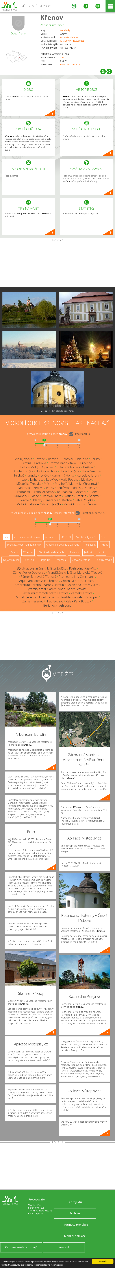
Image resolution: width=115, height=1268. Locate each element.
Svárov (24, 500)
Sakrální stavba (104, 560)
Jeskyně (88, 552)
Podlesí (76, 488)
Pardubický (65, 30)
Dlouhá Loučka (23, 471)
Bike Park (29, 560)
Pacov (50, 488)
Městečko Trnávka (28, 484)
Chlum (61, 467)
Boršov (95, 459)
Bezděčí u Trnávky (60, 459)
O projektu (75, 1202)
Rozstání (80, 492)
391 (62, 57)
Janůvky (32, 475)
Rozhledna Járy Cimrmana (77, 577)
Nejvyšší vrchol (11, 560)
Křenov (51, 17)
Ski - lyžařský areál (86, 537)
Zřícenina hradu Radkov (77, 581)
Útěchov (66, 500)
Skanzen (105, 537)
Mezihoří (61, 484)
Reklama (74, 1213)
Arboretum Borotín (28, 585)
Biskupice (81, 459)
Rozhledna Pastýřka (82, 568)
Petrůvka (63, 488)
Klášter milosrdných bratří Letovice (44, 593)
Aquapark (50, 537)
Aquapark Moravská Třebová (39, 581)
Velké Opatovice (28, 504)
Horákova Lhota (46, 471)
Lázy (25, 479)
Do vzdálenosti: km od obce (46, 434)
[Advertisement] (57, 264)
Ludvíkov (52, 479)
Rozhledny (90, 544)
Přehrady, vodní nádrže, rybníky (24, 544)
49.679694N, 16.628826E (72, 40)
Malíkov (86, 479)
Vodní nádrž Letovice (72, 589)
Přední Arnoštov (43, 492)
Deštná (88, 467)
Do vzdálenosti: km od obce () (42, 512)
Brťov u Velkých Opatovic (37, 467)
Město (48, 484)
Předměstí (22, 492)
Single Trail (45, 560)
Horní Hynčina (69, 471)
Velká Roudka (84, 500)
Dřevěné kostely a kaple (51, 552)
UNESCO (66, 537)
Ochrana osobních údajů (21, 1247)
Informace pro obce (75, 1224)
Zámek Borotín (53, 585)
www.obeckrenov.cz (70, 64)
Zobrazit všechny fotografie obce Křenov (57, 411)
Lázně (101, 552)
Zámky (14, 552)
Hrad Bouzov (54, 601)
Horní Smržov (91, 471)
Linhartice (37, 479)
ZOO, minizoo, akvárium (27, 537)
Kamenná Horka (63, 475)
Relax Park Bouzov (78, 601)
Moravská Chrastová (83, 484)
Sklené (34, 496)
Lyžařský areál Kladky (41, 589)
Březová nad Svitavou (63, 463)
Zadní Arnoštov (74, 504)
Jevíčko (44, 475)
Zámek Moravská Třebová (38, 577)
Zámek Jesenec (32, 601)
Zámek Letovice (81, 593)
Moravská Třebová (69, 37)
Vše (7, 537)
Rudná (93, 492)
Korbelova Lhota (88, 475)
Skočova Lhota (51, 496)
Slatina (68, 496)
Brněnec (86, 463)
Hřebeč (19, 475)
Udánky (37, 500)
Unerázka (51, 500)
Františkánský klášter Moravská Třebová (75, 572)
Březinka (40, 463)
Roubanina (64, 492)
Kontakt (64, 1247)
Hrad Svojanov (49, 597)
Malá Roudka (70, 479)
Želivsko (92, 504)
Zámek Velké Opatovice (29, 572)
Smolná (81, 496)
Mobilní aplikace (75, 1236)
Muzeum (62, 560)
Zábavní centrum (81, 560)
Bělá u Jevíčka (22, 459)
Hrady (104, 544)
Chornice (74, 467)
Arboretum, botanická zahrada (62, 544)
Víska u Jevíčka (51, 504)
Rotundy (74, 552)
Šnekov (94, 496)
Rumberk (20, 496)
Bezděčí (40, 459)
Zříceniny (28, 552)
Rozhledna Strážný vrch (83, 585)
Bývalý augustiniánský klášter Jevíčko (42, 568)
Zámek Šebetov (26, 597)
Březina (26, 463)
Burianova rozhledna (57, 605)
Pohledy (89, 488)
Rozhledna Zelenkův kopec (79, 597)
